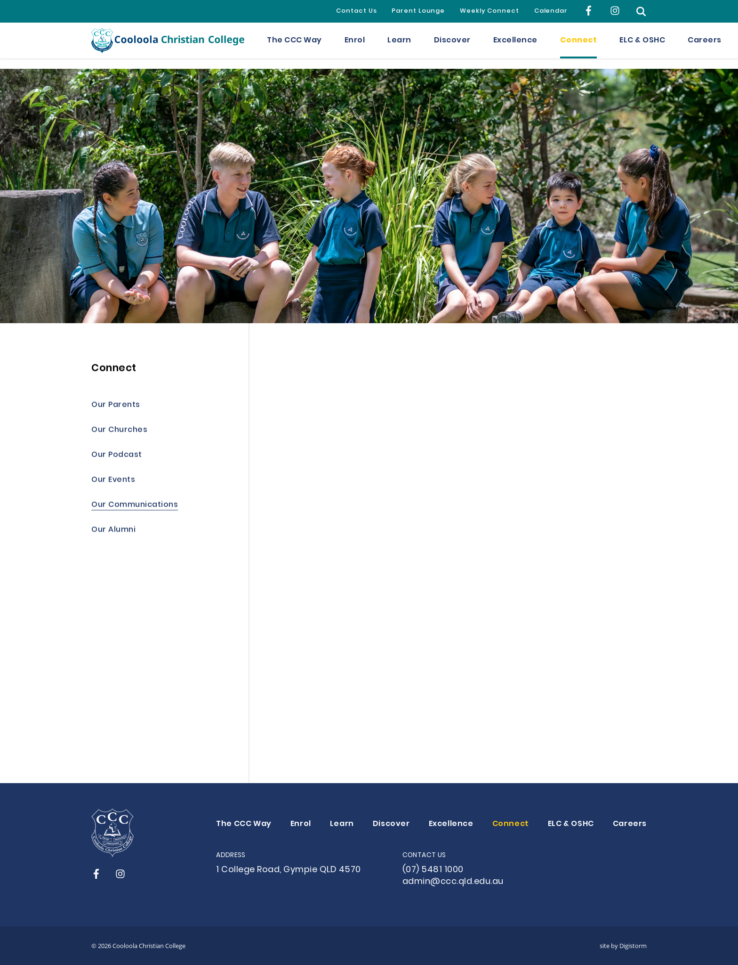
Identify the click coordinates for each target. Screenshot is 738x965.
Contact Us (356, 11)
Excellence (515, 46)
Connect (578, 45)
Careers (705, 46)
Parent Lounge (418, 11)
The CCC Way (294, 46)
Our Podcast (116, 456)
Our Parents (115, 406)
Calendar (551, 11)
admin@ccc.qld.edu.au (453, 882)
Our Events (113, 481)
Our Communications (134, 506)
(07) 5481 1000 (433, 870)
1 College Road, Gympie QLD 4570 (288, 870)
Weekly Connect (489, 11)
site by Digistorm (623, 945)
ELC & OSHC (642, 46)
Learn (399, 46)
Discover (452, 46)
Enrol (355, 46)
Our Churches (119, 431)
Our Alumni (113, 531)
